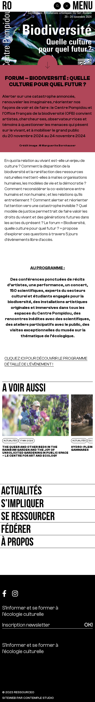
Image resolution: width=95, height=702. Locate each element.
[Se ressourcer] (47, 516)
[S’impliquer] (47, 503)
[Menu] (83, 6)
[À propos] (47, 541)
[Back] (66, 5)
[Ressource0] (7, 6)
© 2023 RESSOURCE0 (18, 692)
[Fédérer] (47, 528)
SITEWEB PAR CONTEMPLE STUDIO (28, 698)
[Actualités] (47, 490)
